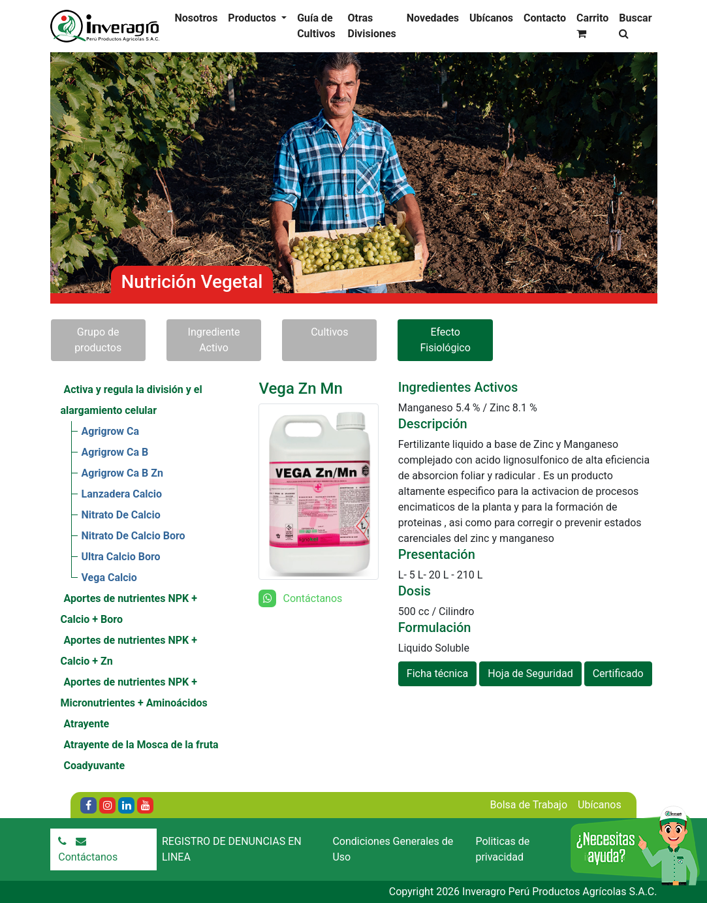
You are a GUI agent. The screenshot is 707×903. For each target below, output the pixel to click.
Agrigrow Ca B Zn (122, 473)
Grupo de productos (97, 340)
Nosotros (196, 18)
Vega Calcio (109, 577)
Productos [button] (253, 18)
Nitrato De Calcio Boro (133, 536)
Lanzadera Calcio (122, 494)
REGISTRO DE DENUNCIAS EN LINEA (232, 849)
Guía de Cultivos (316, 26)
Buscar (635, 25)
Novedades (433, 18)
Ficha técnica (438, 673)
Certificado (618, 673)
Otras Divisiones (371, 26)
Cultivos (329, 332)
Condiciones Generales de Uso (392, 849)
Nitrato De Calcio (121, 515)
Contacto (545, 18)
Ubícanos (491, 18)
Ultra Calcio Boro (121, 556)
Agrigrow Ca (111, 431)
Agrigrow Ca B (115, 452)
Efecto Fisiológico (445, 340)
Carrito (592, 25)
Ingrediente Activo (214, 340)
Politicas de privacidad (502, 849)
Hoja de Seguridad (530, 673)
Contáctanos (88, 857)
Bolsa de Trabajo (529, 805)
